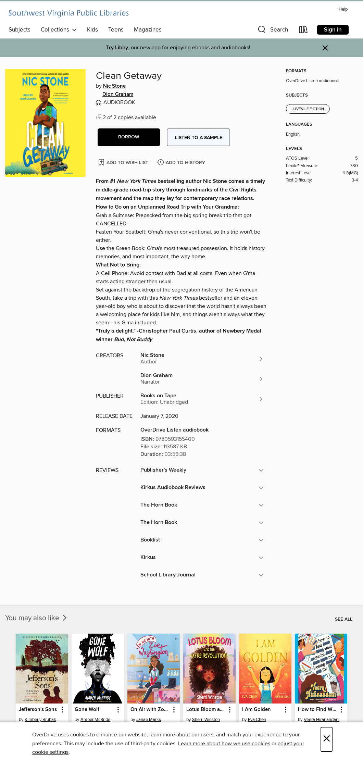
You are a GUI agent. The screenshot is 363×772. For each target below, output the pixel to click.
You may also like (36, 618)
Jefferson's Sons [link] (38, 710)
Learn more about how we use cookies (224, 743)
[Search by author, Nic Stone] (202, 358)
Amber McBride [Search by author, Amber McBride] (95, 719)
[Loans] (303, 31)
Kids (92, 30)
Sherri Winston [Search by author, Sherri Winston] (206, 719)
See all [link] (343, 619)
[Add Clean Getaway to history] (182, 163)
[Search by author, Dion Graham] (202, 379)
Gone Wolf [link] (87, 710)
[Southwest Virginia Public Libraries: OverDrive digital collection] (68, 13)
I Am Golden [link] (256, 710)
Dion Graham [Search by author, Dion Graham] (117, 94)
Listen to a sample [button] (198, 138)
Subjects (19, 30)
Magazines (148, 30)
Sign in (333, 30)
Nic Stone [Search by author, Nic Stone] (114, 86)
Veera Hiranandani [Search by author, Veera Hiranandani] (321, 719)
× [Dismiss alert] (325, 48)
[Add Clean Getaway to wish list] (124, 162)
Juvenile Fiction (308, 109)
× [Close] (326, 739)
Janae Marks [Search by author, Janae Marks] (148, 719)
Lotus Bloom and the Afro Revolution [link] (206, 710)
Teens (116, 30)
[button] (272, 31)
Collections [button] (59, 30)
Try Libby (117, 47)
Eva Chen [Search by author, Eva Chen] (257, 719)
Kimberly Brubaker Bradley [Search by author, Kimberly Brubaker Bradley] (43, 719)
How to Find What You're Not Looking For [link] (318, 710)
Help (343, 9)
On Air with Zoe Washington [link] (150, 710)
